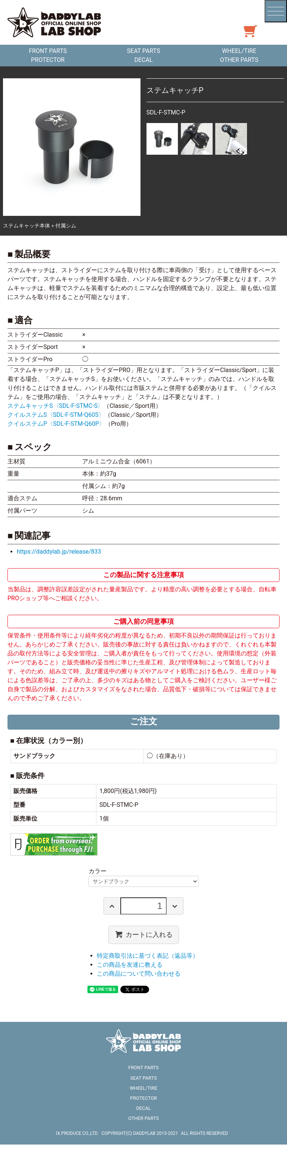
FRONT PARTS (48, 50)
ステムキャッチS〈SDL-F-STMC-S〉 (55, 405)
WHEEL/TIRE (239, 50)
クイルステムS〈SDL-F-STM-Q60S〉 (56, 414)
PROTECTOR (48, 59)
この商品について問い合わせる (138, 973)
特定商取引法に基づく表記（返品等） (147, 955)
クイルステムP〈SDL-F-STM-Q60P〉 (56, 423)
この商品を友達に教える (130, 964)
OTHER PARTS (239, 59)
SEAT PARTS (143, 50)
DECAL (143, 59)
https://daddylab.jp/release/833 (59, 551)
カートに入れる (144, 934)
